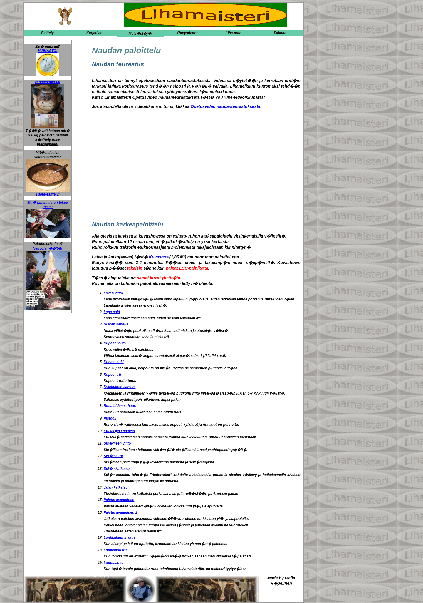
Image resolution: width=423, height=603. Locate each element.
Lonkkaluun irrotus (120, 537)
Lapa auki (112, 312)
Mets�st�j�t (140, 33)
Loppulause (113, 563)
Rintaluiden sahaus (120, 406)
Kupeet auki (114, 362)
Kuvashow (159, 257)
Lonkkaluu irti (115, 550)
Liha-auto (233, 33)
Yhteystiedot (186, 33)
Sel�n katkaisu (117, 469)
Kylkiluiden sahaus (120, 387)
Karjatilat (93, 33)
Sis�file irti (113, 456)
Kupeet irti (112, 375)
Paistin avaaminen (119, 500)
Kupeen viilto (115, 343)
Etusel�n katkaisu (119, 431)
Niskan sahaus (116, 324)
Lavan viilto (113, 293)
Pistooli (110, 418)
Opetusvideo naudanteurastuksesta (225, 106)
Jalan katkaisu (116, 487)
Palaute (280, 33)
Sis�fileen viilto (117, 443)
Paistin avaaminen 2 (120, 512)
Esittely (47, 33)
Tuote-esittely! (48, 192)
